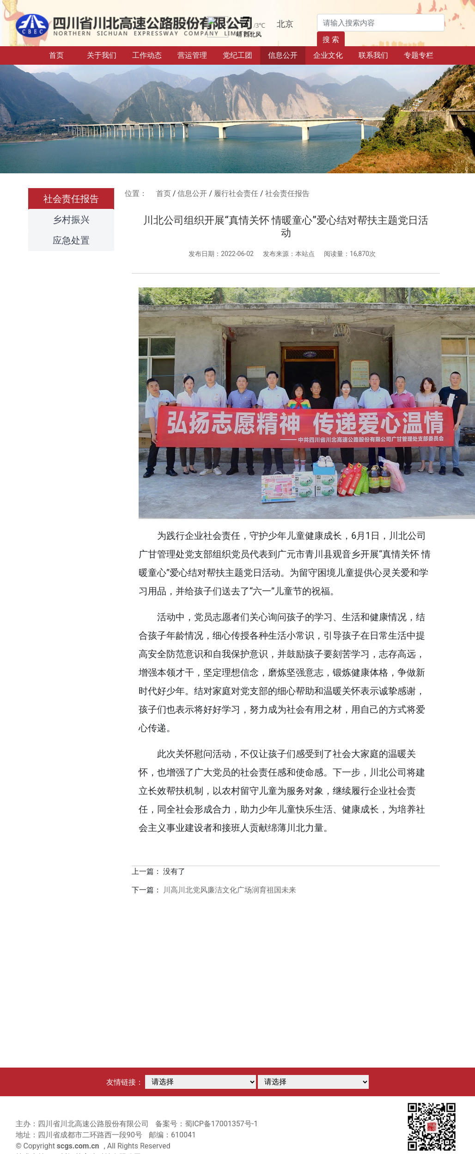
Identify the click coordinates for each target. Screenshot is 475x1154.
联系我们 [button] (373, 55)
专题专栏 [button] (418, 55)
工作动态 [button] (147, 55)
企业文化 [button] (328, 55)
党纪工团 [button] (237, 55)
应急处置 (71, 240)
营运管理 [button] (192, 55)
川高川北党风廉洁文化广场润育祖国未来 (229, 889)
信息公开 (192, 193)
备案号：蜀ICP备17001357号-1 (206, 1123)
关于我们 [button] (101, 55)
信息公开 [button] (283, 55)
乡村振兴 (71, 219)
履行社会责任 (236, 193)
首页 (64, 54)
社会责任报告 (71, 198)
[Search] (381, 22)
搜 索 (331, 39)
